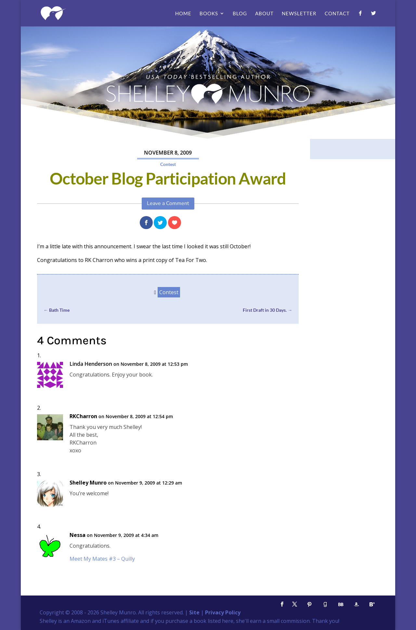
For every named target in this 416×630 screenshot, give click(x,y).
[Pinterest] (309, 604)
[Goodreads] (325, 604)
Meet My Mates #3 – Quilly (102, 558)
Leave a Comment (168, 203)
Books (209, 13)
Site (194, 612)
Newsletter (299, 13)
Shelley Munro (88, 483)
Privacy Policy (222, 612)
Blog (240, 13)
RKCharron (83, 416)
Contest (168, 164)
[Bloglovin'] (371, 604)
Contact (337, 13)
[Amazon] (356, 604)
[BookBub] (340, 604)
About (264, 13)
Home (183, 13)
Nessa (77, 535)
